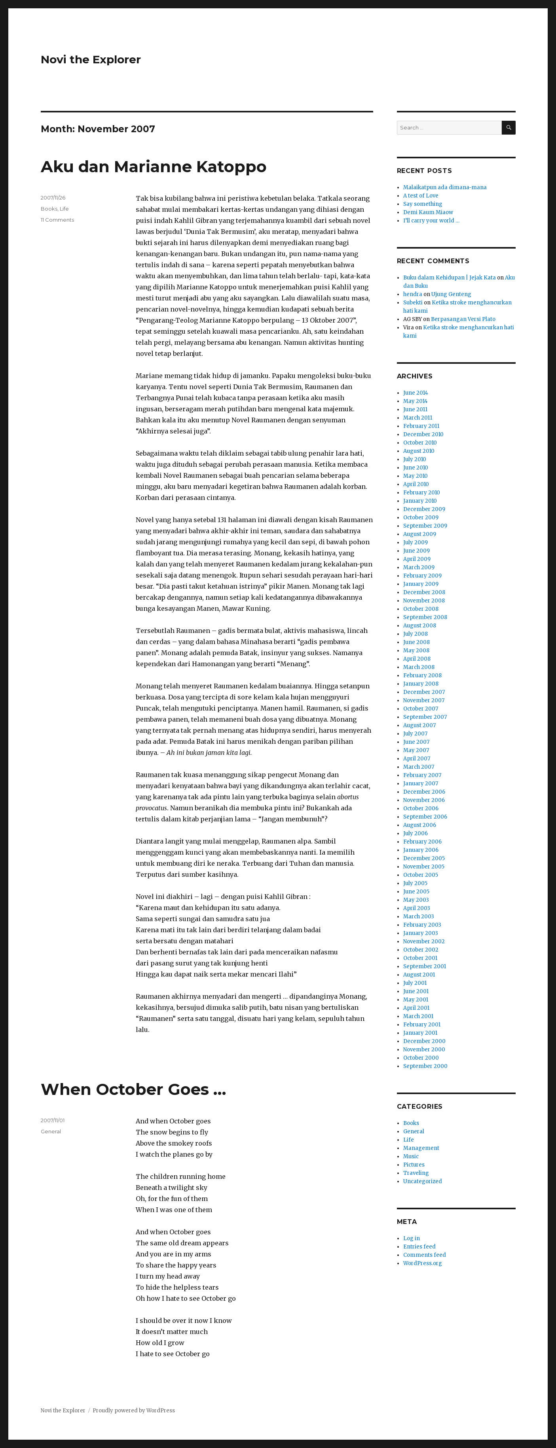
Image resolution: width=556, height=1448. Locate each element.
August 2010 (419, 451)
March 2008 (419, 667)
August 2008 (419, 625)
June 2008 (416, 642)
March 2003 (418, 916)
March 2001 (418, 1016)
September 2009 (425, 526)
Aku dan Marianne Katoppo (154, 166)
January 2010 (420, 501)
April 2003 (416, 908)
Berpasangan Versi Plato (463, 319)
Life (64, 208)
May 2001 (415, 999)
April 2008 (417, 659)
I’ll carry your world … (431, 220)
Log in (411, 1238)
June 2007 (416, 742)
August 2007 (419, 725)
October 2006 (420, 808)
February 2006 (422, 841)
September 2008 (425, 617)
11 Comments (57, 220)
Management (421, 1148)
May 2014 (415, 401)
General (51, 1131)
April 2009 (417, 559)
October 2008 (420, 609)
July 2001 (415, 983)
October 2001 (420, 958)
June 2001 (416, 991)
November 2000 (424, 1049)
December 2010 (423, 434)
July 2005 (415, 883)
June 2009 (416, 550)
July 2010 (414, 459)
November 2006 (424, 800)
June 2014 (415, 393)
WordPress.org (422, 1263)
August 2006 (419, 825)
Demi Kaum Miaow (428, 212)
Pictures (414, 1164)
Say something (422, 204)
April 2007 (416, 758)
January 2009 (420, 584)
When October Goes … (133, 1089)
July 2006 (415, 833)
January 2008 (420, 683)
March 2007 (418, 767)
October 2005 (420, 875)
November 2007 (423, 700)
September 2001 (424, 966)
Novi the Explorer (91, 59)
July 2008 (415, 634)
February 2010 (421, 492)
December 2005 (424, 858)
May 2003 (416, 900)
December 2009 (424, 509)
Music (411, 1156)
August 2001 (419, 974)
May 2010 (415, 476)
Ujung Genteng (451, 294)
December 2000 (424, 1041)
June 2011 (415, 409)
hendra (412, 294)
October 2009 (420, 517)
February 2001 (421, 1024)
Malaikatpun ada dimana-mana (445, 187)
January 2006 (420, 850)
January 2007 (420, 783)
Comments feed (424, 1255)
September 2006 (425, 816)
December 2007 (424, 692)
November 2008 (424, 600)
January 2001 (420, 1033)
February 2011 (421, 426)
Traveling (416, 1173)
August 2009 (419, 534)
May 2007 (416, 750)
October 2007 (420, 708)
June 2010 (415, 467)
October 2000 (421, 1058)
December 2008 (424, 592)
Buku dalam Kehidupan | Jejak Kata (449, 277)
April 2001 (416, 1008)
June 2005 (416, 891)
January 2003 (420, 933)
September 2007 (425, 717)
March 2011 (417, 417)
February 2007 (422, 775)
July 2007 (415, 733)
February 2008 (422, 675)
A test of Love (420, 195)
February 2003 (422, 925)
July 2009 (415, 542)
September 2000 (425, 1066)
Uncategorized (422, 1181)
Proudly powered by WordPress (134, 1410)
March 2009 (419, 567)
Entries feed (419, 1246)
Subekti (413, 302)
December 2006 (424, 792)
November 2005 (423, 866)
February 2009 (422, 575)
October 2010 (420, 442)
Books (49, 208)
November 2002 (424, 941)
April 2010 (416, 484)
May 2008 (416, 650)
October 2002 (420, 949)
